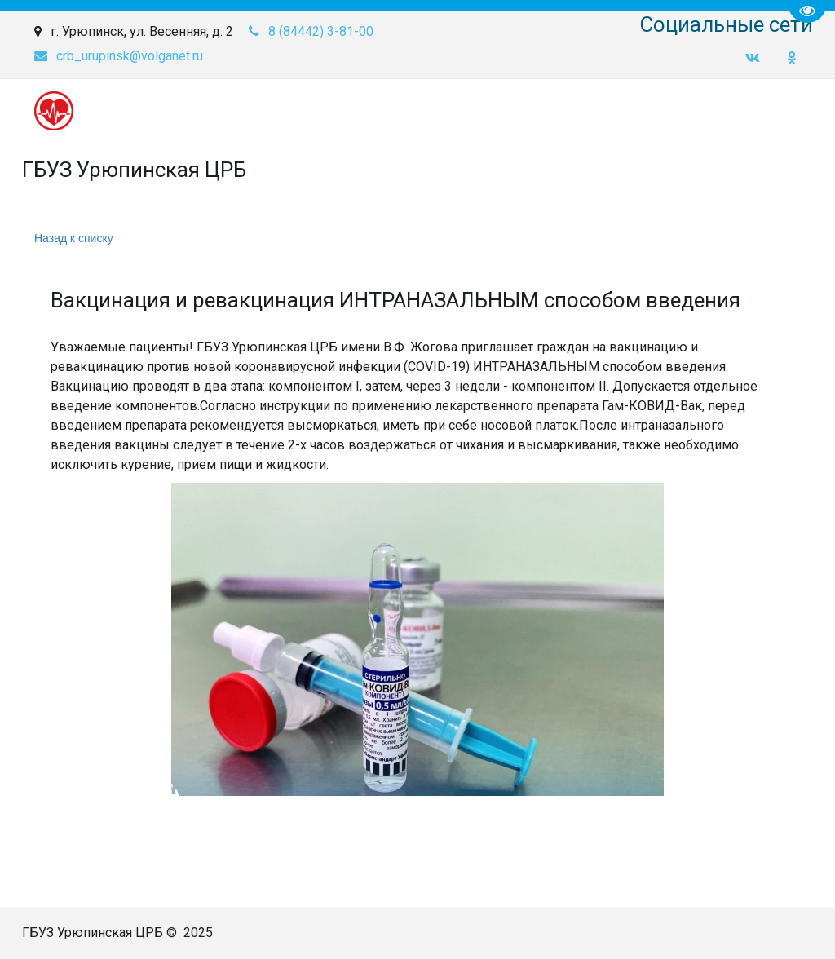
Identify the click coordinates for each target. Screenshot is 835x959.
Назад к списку (73, 238)
